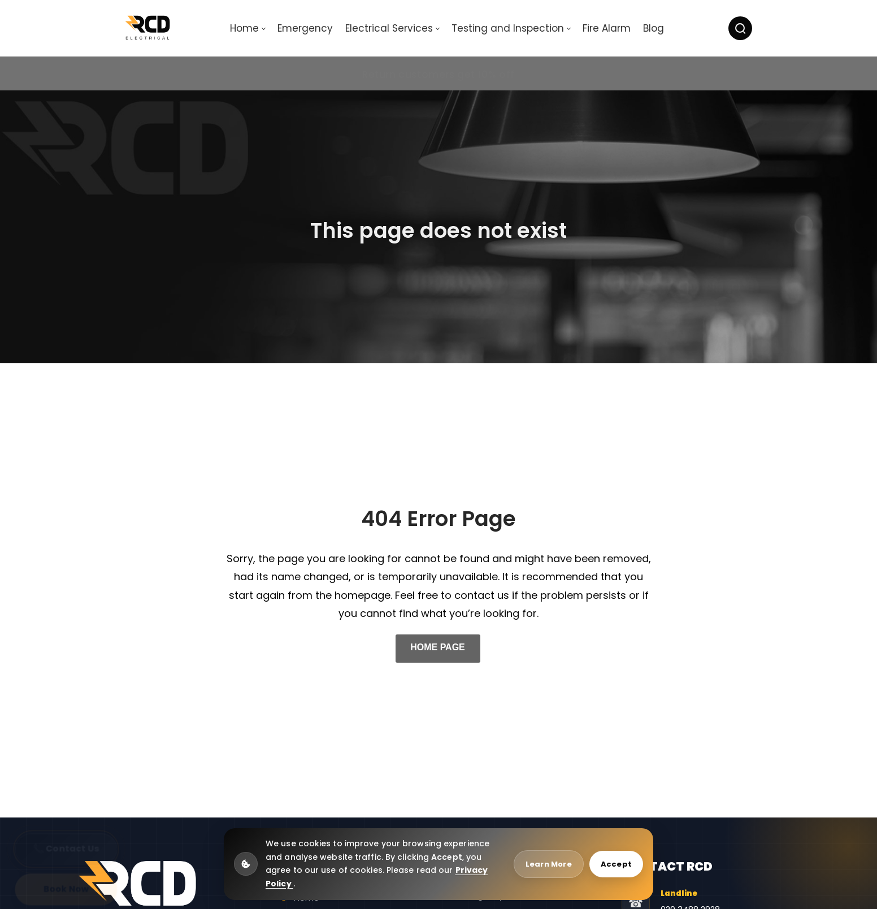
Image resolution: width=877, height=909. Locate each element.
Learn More (549, 864)
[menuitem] (247, 28)
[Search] (740, 28)
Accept (616, 864)
